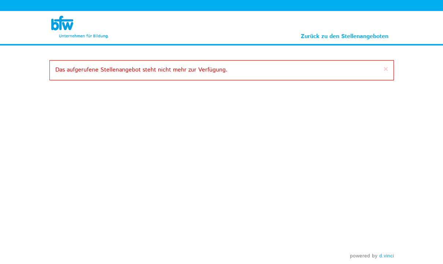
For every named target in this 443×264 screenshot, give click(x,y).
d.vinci (386, 256)
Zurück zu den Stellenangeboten (344, 36)
